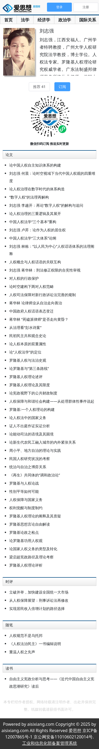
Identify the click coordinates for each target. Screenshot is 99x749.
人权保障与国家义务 (26, 499)
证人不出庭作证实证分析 (29, 425)
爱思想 (22, 9)
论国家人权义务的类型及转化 (33, 548)
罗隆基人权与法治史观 (27, 360)
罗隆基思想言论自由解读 (29, 524)
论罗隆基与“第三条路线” (29, 368)
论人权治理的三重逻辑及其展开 (35, 213)
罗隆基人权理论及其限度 (29, 384)
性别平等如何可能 (24, 491)
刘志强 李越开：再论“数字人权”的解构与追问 (46, 205)
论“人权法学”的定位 (25, 352)
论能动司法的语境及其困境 (31, 433)
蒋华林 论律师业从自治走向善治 (35, 302)
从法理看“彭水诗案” (25, 327)
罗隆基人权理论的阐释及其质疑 (35, 515)
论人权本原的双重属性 (27, 343)
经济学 (43, 20)
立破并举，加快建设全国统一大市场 (38, 592)
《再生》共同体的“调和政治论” (34, 474)
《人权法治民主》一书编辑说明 (35, 643)
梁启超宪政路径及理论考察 (31, 556)
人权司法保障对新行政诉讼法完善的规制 (42, 294)
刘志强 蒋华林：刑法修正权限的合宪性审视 (45, 270)
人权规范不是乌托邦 (26, 635)
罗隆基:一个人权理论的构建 (32, 409)
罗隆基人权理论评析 (26, 565)
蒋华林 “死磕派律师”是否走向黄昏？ (38, 319)
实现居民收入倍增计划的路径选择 (37, 608)
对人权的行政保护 (24, 278)
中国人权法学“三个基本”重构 (32, 221)
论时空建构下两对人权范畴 (31, 286)
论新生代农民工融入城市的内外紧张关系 (42, 442)
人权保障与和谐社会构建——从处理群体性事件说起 (51, 401)
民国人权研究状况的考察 (29, 458)
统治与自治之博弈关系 (27, 466)
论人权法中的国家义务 (27, 417)
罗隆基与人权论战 (24, 483)
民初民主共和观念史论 (27, 335)
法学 (25, 20)
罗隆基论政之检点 (24, 532)
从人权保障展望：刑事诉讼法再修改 (38, 600)
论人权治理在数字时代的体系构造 (37, 188)
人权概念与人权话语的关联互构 (35, 261)
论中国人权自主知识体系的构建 (35, 165)
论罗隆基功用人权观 (26, 540)
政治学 (64, 20)
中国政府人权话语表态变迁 (31, 311)
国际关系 (87, 20)
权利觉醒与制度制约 (26, 507)
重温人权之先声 (22, 651)
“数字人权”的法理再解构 (29, 197)
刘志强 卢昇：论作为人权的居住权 (37, 229)
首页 (8, 20)
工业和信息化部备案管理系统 (49, 743)
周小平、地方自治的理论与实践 (35, 450)
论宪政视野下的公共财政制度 (33, 393)
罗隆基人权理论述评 (26, 376)
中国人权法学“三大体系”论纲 (32, 238)
